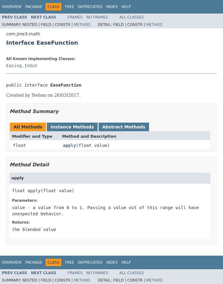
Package (33, 7)
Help (126, 7)
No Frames (97, 17)
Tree (69, 7)
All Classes (132, 17)
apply (69, 145)
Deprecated (90, 7)
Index (112, 7)
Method (82, 24)
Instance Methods (72, 126)
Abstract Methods (123, 126)
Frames (75, 17)
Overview (12, 7)
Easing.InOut (21, 65)
